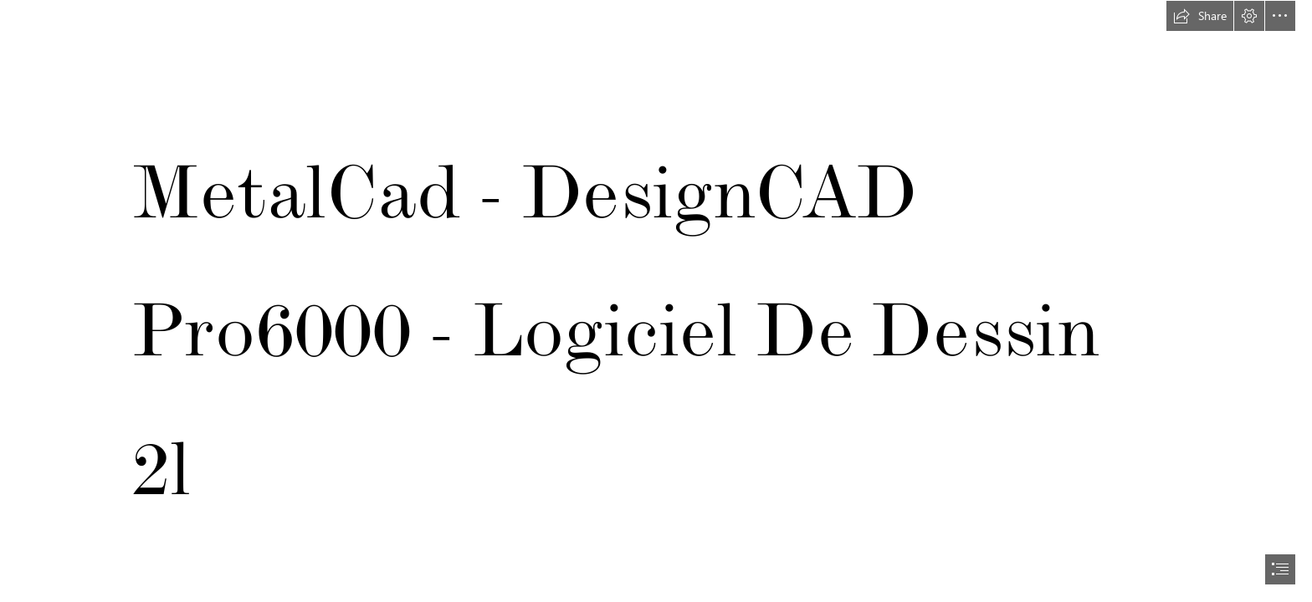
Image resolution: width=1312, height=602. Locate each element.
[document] (656, 301)
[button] (1199, 16)
